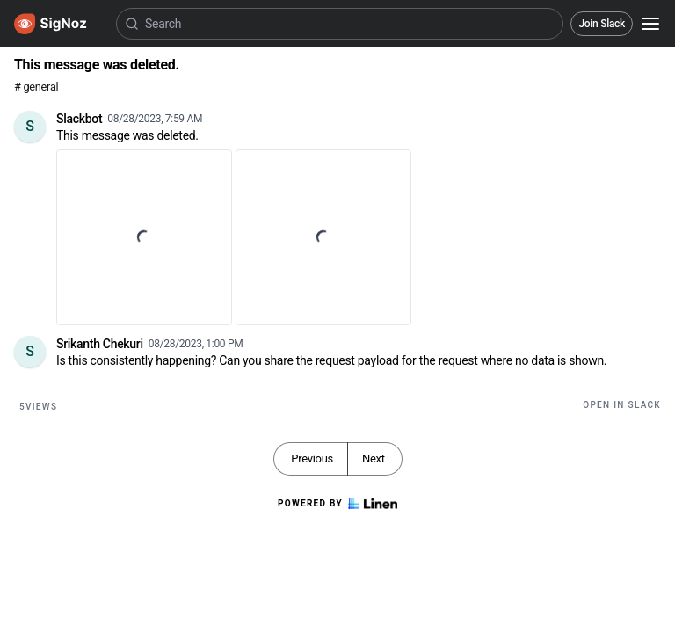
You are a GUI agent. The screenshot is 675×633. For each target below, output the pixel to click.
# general (36, 86)
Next (373, 458)
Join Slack (601, 24)
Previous (312, 458)
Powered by (337, 503)
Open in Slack (622, 405)
